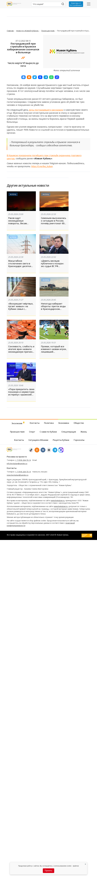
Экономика (63, 423)
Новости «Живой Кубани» (27, 30)
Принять (48, 871)
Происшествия (48, 30)
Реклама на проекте (17, 456)
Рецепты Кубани (61, 440)
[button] (23, 77)
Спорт (45, 322)
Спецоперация (68, 431)
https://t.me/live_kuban (42, 166)
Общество (15, 280)
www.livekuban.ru (58, 500)
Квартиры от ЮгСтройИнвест (76, 4)
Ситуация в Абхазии (38, 440)
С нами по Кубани (48, 431)
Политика (15, 365)
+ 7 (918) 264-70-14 (23, 460)
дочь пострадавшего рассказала (46, 109)
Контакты (34, 423)
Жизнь (13, 194)
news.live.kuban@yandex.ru (17, 475)
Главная (10, 30)
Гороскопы (79, 440)
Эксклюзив (18, 423)
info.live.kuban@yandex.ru (17, 463)
